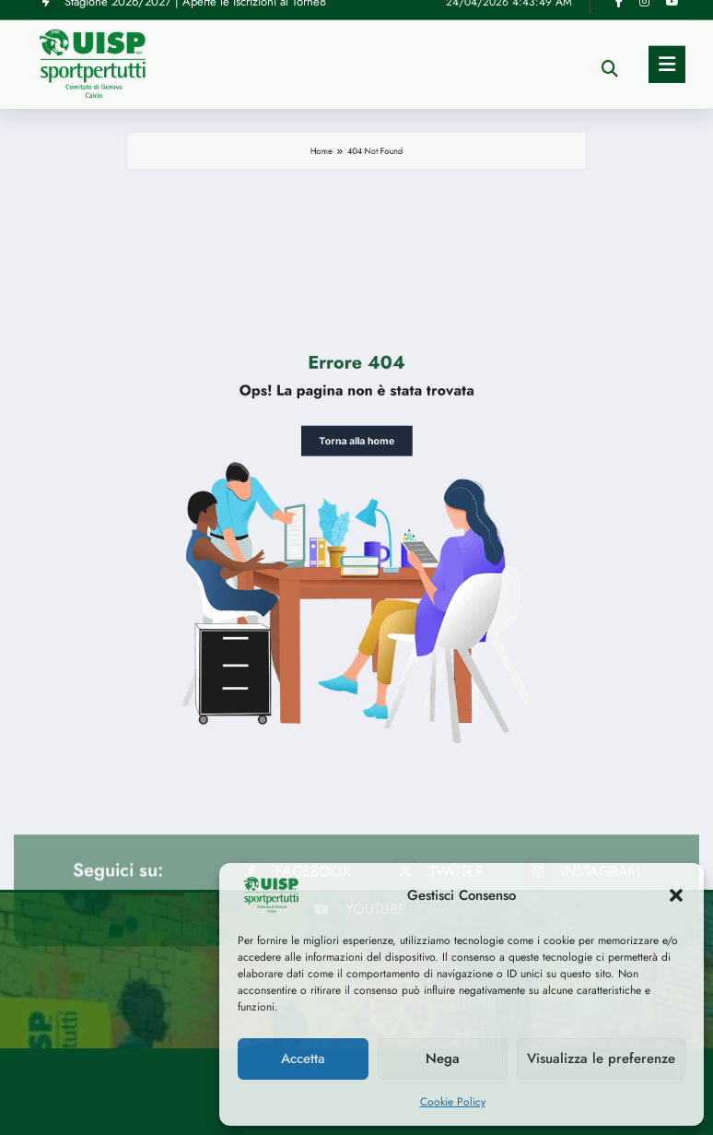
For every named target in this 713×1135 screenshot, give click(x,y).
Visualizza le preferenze (601, 1058)
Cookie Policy (452, 1102)
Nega (443, 1058)
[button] (676, 895)
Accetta (303, 1058)
